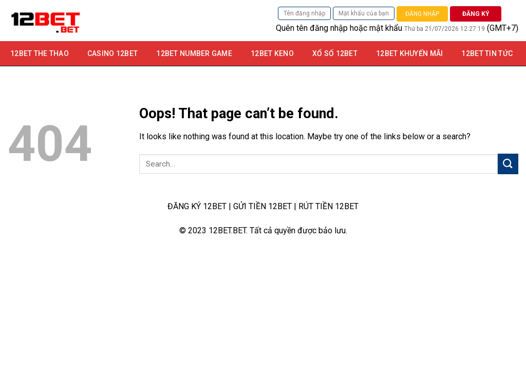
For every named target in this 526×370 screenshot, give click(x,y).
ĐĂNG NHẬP (422, 13)
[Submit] (508, 164)
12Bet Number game (194, 53)
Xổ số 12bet (335, 53)
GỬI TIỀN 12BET (262, 206)
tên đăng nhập (322, 28)
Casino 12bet (112, 53)
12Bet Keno (272, 53)
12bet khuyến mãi (409, 53)
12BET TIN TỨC (487, 53)
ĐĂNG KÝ (476, 13)
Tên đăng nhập (304, 13)
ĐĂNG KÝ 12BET (197, 206)
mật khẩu (385, 28)
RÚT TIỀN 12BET (328, 206)
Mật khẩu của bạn (364, 13)
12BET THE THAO (39, 53)
